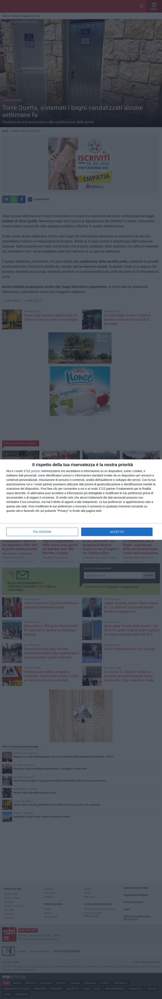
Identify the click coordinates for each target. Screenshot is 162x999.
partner (35, 471)
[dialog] (81, 499)
